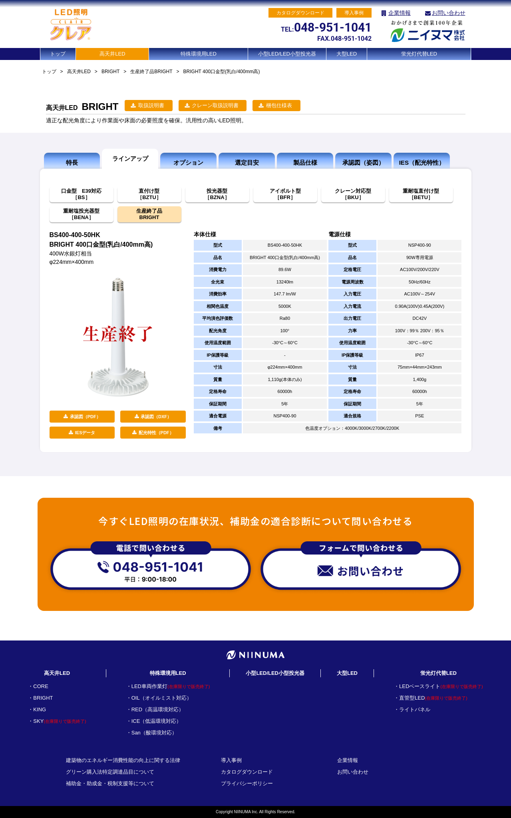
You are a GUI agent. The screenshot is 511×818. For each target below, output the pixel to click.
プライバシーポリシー (247, 783)
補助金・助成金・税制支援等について (110, 783)
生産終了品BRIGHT (151, 71)
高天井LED (112, 54)
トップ (58, 54)
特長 (72, 162)
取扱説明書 (151, 105)
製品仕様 (305, 162)
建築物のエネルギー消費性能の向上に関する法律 (123, 760)
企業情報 (399, 13)
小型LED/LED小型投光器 (287, 54)
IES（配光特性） (422, 162)
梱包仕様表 (279, 105)
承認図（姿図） (363, 162)
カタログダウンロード (247, 772)
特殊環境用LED (199, 54)
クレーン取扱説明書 (215, 105)
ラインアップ (130, 158)
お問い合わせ (448, 13)
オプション (188, 162)
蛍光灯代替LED (419, 54)
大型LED (346, 54)
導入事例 (231, 760)
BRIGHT (110, 71)
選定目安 (247, 162)
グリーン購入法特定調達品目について (110, 772)
